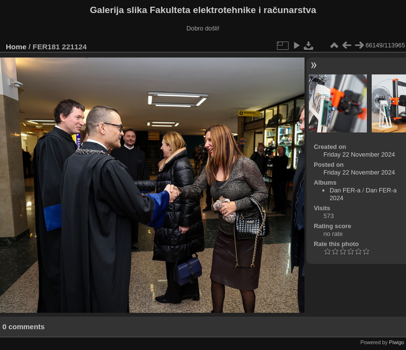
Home (16, 47)
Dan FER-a (345, 190)
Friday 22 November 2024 (359, 154)
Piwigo (396, 342)
